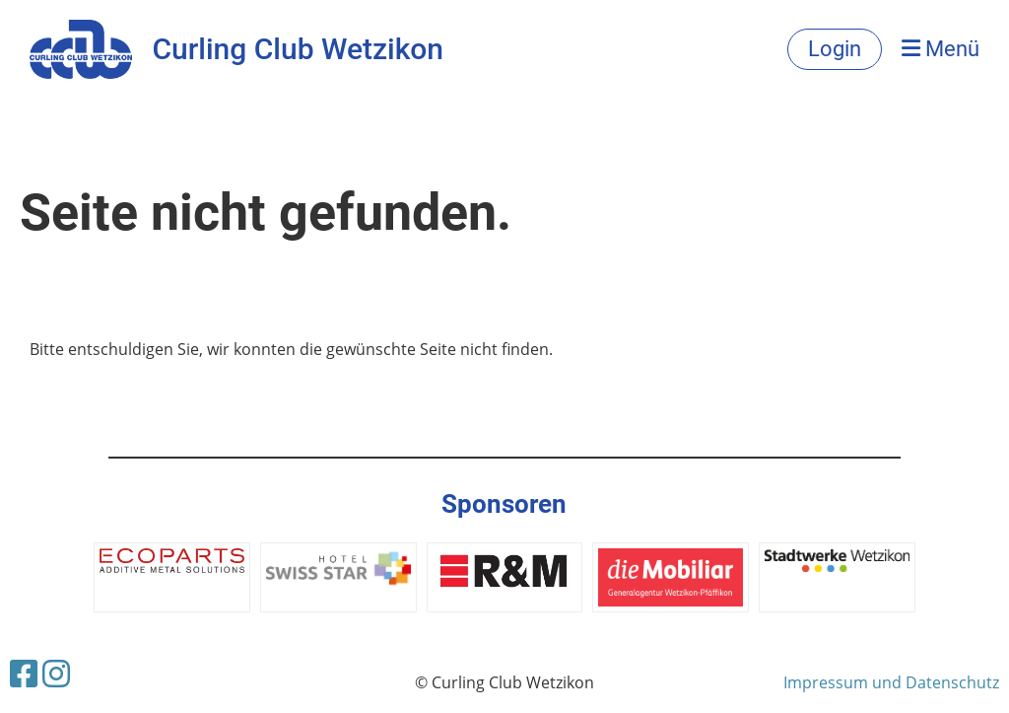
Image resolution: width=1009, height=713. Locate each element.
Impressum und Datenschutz (891, 682)
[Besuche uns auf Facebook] (23, 673)
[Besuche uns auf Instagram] (56, 673)
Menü (940, 48)
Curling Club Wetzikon (297, 49)
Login (834, 48)
